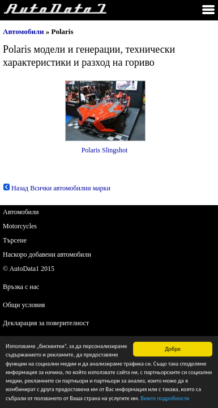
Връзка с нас (21, 287)
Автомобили (23, 31)
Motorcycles (20, 226)
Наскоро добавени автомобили (47, 254)
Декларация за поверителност (46, 323)
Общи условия (24, 305)
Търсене (15, 240)
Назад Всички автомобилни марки (56, 188)
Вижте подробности (164, 398)
